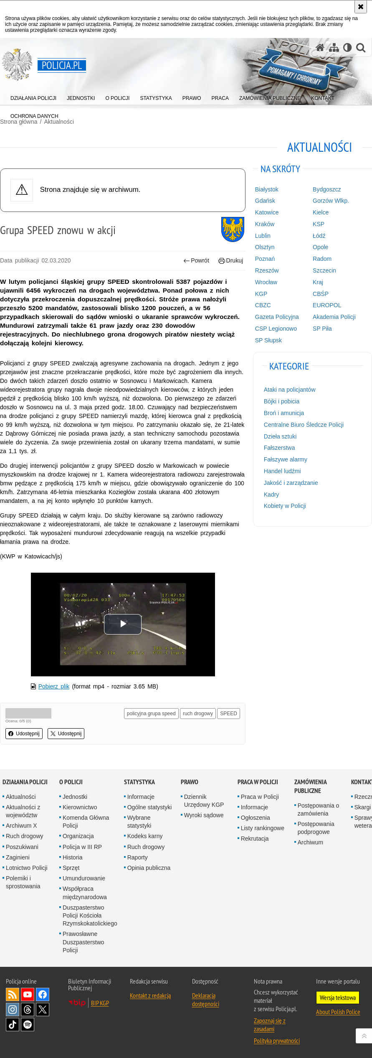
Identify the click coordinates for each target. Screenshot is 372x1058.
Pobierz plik (54, 686)
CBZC (263, 305)
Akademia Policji (334, 317)
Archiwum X (21, 825)
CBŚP (321, 294)
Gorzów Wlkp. (331, 200)
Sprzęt (71, 867)
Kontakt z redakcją (150, 995)
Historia (72, 857)
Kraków (265, 224)
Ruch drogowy (24, 836)
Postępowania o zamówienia (318, 809)
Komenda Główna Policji (86, 821)
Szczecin (324, 270)
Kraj (318, 282)
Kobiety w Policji (285, 505)
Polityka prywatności (277, 1040)
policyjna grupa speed (151, 713)
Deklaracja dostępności (205, 999)
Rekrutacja (255, 838)
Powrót (196, 260)
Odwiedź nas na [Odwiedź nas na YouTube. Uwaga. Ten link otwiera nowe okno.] (27, 994)
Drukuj (230, 260)
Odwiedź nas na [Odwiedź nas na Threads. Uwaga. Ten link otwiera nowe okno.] (27, 1009)
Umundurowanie (84, 878)
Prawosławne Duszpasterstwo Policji (83, 942)
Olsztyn (265, 247)
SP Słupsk (268, 340)
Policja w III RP (82, 847)
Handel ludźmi (282, 471)
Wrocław (266, 282)
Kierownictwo (80, 807)
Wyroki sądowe (204, 815)
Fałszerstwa (279, 447)
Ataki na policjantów (290, 389)
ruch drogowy (198, 713)
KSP (318, 224)
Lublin (263, 235)
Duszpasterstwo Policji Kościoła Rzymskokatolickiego (90, 915)
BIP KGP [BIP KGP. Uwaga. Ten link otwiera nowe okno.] (100, 1003)
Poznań (265, 258)
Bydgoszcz (327, 189)
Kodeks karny (145, 836)
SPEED (228, 713)
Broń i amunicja (284, 413)
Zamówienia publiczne (310, 786)
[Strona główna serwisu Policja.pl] (320, 47)
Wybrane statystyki (139, 821)
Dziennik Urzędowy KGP (204, 800)
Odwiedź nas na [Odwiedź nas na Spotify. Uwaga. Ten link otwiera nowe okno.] (27, 1024)
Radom (322, 258)
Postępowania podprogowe (316, 828)
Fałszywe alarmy (285, 459)
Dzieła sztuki (280, 436)
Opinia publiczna (149, 867)
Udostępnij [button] (24, 734)
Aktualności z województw (23, 811)
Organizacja (78, 836)
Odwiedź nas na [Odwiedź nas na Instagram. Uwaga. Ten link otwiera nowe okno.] (12, 1009)
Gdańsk (265, 200)
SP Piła (322, 328)
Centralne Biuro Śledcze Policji (304, 424)
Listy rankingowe (262, 828)
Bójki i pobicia (282, 401)
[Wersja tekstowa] (347, 47)
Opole (320, 247)
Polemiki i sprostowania (23, 882)
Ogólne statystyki (149, 807)
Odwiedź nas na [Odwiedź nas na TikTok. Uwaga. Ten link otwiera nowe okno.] (12, 1024)
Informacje (140, 796)
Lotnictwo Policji (27, 867)
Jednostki (75, 796)
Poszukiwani (22, 847)
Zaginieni (18, 857)
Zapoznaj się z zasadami (270, 1024)
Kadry (271, 494)
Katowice (267, 212)
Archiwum (310, 842)
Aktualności (21, 796)
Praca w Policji (258, 782)
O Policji (71, 782)
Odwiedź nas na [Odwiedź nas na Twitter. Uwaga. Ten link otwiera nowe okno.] (42, 1009)
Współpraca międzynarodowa (85, 892)
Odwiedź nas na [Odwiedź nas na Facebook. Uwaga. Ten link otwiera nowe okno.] (42, 994)
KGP (261, 294)
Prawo (189, 782)
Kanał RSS (12, 994)
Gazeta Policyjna (277, 317)
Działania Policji (25, 782)
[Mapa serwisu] (334, 47)
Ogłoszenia (255, 817)
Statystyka (139, 782)
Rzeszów (267, 270)
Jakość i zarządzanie (291, 482)
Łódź (319, 235)
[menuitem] (33, 96)
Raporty (137, 857)
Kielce (321, 212)
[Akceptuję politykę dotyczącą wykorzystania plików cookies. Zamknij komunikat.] (360, 6)
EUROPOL (327, 305)
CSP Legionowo (276, 328)
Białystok (266, 189)
